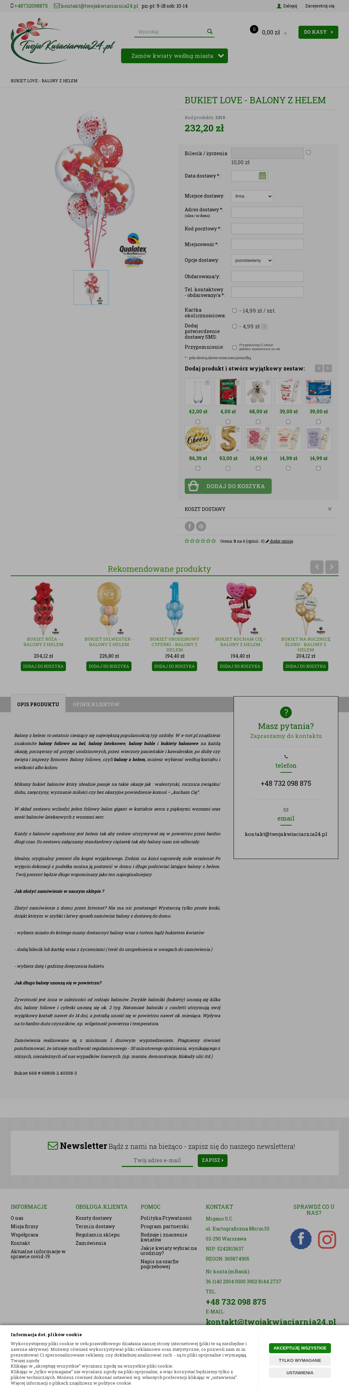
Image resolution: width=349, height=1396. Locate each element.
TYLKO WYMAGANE (300, 1360)
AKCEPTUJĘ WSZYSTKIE (299, 1348)
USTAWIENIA (300, 1372)
